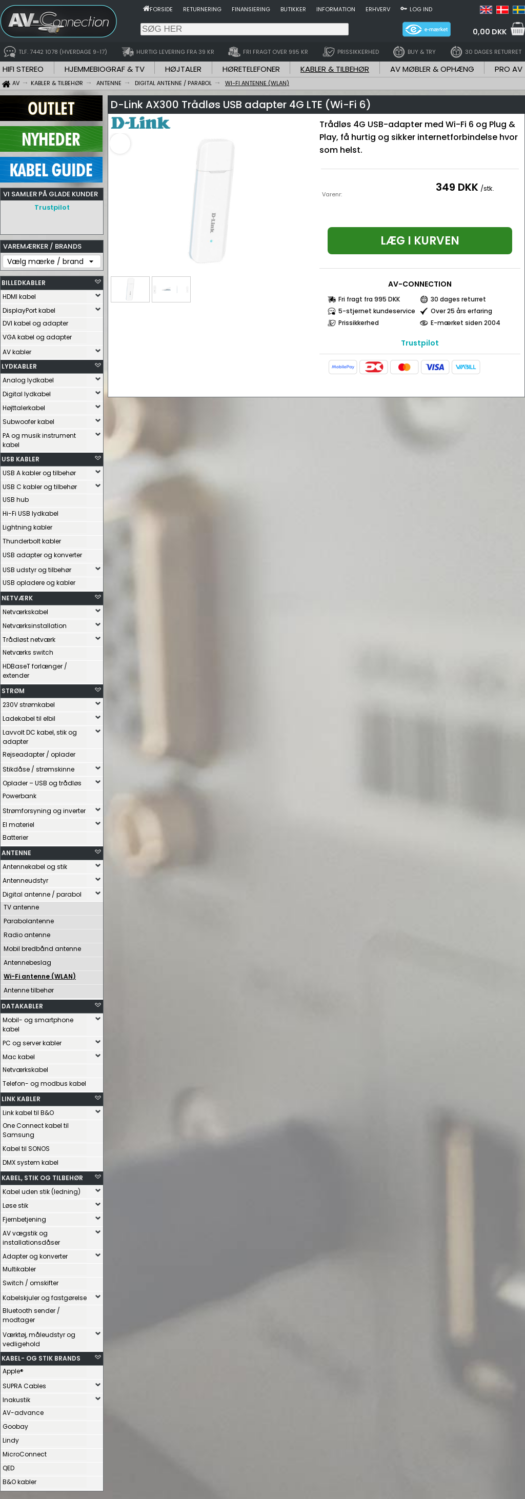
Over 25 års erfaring (461, 311)
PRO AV (508, 69)
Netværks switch (28, 649)
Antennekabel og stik (35, 864)
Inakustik (16, 1397)
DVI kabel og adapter (35, 320)
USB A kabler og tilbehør (39, 470)
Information (335, 9)
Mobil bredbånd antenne (42, 946)
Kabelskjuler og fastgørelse (45, 1295)
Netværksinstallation (35, 623)
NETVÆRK (17, 595)
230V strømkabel (29, 702)
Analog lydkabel (28, 377)
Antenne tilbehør (29, 987)
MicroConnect (25, 1451)
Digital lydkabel (27, 391)
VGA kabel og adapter (37, 334)
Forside (161, 9)
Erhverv (378, 9)
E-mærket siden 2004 (465, 322)
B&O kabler (19, 1479)
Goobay (15, 1424)
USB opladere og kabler (39, 580)
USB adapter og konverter (42, 552)
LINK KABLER (21, 1096)
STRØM (13, 688)
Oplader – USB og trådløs (42, 780)
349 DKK (457, 187)
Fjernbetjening (24, 1216)
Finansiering (251, 9)
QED (8, 1465)
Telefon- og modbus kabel (44, 1081)
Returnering (202, 9)
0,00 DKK (490, 32)
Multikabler (19, 1266)
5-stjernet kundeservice (376, 311)
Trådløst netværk (29, 637)
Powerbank (19, 793)
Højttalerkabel (24, 405)
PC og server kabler (32, 1040)
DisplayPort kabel (29, 307)
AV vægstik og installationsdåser (31, 1235)
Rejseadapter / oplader (39, 751)
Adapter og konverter (35, 1253)
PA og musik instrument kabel (39, 438)
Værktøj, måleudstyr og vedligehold (39, 1337)
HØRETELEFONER (251, 69)
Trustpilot (52, 207)
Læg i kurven (419, 241)
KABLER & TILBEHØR (334, 69)
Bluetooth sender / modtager (31, 1313)
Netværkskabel (25, 609)
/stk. (487, 188)
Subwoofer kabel (28, 419)
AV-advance (23, 1410)
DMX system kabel (30, 1160)
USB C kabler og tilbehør (40, 484)
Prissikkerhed (358, 322)
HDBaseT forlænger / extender (35, 668)
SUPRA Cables (24, 1383)
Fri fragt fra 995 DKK (369, 299)
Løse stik (15, 1203)
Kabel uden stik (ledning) (41, 1189)
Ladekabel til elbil (29, 716)
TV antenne (21, 904)
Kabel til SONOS (26, 1146)
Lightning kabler (27, 524)
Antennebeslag (27, 960)
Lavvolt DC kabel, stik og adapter (40, 734)
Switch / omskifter (30, 1280)
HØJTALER (183, 69)
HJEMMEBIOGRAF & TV (105, 69)
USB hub (16, 497)
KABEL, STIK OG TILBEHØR (42, 1175)
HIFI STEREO (23, 69)
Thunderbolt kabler (32, 538)
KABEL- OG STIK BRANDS (41, 1355)
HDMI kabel (19, 294)
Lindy (11, 1437)
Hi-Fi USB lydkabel (30, 511)
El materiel (18, 822)
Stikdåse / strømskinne (38, 766)
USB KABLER (20, 456)
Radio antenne (27, 932)
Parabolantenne (29, 918)
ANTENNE (16, 850)
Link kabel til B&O (28, 1110)
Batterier (15, 834)
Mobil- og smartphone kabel (38, 1022)
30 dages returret (458, 299)
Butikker (293, 9)
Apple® (13, 1368)
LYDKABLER (19, 363)
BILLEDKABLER (24, 280)
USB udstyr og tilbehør (37, 567)
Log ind (421, 9)
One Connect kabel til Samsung (36, 1128)
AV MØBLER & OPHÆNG (432, 69)
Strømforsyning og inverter (44, 808)
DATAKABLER (22, 1003)
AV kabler (17, 349)
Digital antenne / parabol (42, 891)
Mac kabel (19, 1054)
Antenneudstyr (25, 878)
